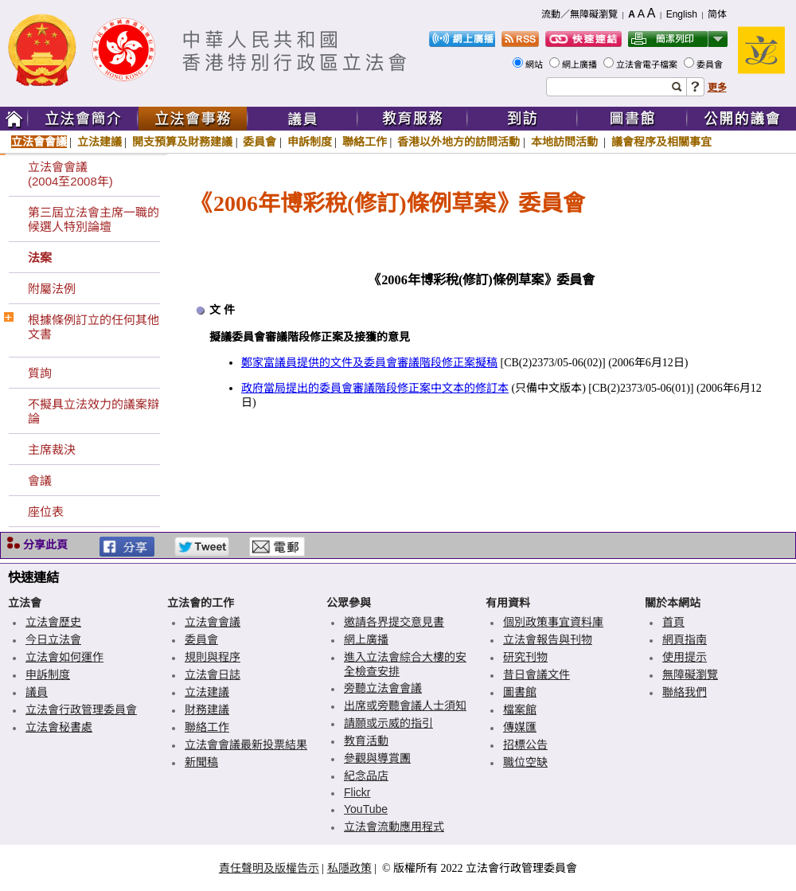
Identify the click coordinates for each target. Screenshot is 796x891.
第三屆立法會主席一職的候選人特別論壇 (93, 219)
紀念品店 (366, 775)
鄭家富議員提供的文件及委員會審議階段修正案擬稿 (369, 363)
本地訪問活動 (566, 141)
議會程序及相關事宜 (661, 141)
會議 (40, 480)
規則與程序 (212, 657)
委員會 (710, 64)
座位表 (46, 511)
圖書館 (520, 692)
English (681, 14)
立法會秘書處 (58, 727)
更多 (717, 87)
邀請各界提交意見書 (394, 621)
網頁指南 (684, 639)
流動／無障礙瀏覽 (579, 14)
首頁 (673, 621)
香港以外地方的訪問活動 (458, 141)
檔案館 (520, 709)
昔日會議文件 (536, 674)
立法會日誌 (212, 674)
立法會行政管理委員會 (81, 709)
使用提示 (684, 657)
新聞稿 (201, 762)
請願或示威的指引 (388, 723)
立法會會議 (39, 141)
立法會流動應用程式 (394, 826)
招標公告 (525, 744)
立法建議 (99, 141)
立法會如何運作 (64, 657)
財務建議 (207, 709)
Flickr (357, 792)
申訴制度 (309, 141)
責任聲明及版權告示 (269, 868)
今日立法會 (53, 639)
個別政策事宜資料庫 (553, 621)
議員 (36, 692)
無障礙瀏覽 (690, 674)
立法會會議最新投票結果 (246, 744)
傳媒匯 (520, 727)
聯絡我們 (684, 692)
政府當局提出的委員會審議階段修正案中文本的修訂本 (375, 388)
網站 (535, 64)
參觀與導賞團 (377, 758)
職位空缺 (525, 762)
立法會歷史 (53, 621)
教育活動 (366, 740)
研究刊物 (525, 657)
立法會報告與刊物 (547, 639)
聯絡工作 (364, 141)
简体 (717, 14)
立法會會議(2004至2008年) (70, 174)
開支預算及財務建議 (182, 141)
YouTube (366, 809)
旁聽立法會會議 (383, 688)
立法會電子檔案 (648, 64)
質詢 (40, 373)
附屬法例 (52, 288)
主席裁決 (52, 449)
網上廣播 (580, 64)
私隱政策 (349, 868)
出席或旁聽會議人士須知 (405, 705)
